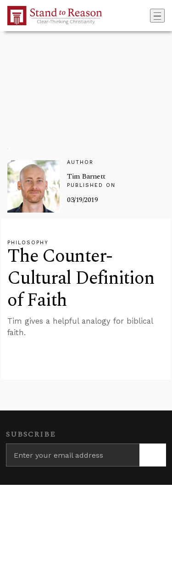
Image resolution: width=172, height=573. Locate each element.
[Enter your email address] (72, 455)
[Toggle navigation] (157, 15)
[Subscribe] (152, 455)
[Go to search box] (147, 15)
